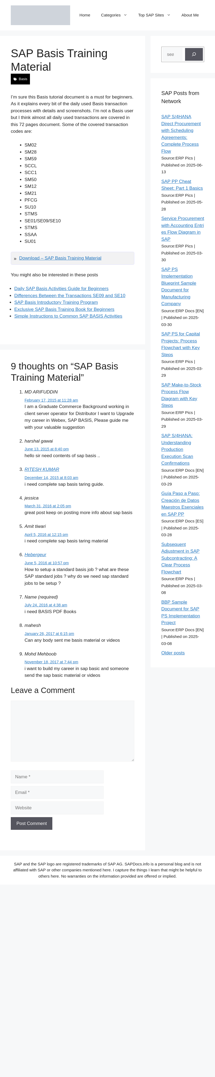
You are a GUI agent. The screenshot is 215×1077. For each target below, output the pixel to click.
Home (85, 15)
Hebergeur (35, 554)
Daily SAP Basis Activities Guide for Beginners (61, 288)
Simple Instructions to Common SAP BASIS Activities (68, 316)
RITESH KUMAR (42, 469)
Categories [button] (117, 15)
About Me (190, 15)
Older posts (173, 652)
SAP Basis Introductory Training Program (56, 302)
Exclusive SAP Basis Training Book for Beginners (64, 309)
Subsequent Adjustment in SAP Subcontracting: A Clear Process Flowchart (180, 558)
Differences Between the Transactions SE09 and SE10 (69, 295)
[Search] (194, 54)
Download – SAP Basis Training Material (60, 258)
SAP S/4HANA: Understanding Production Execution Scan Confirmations (177, 449)
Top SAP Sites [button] (157, 15)
